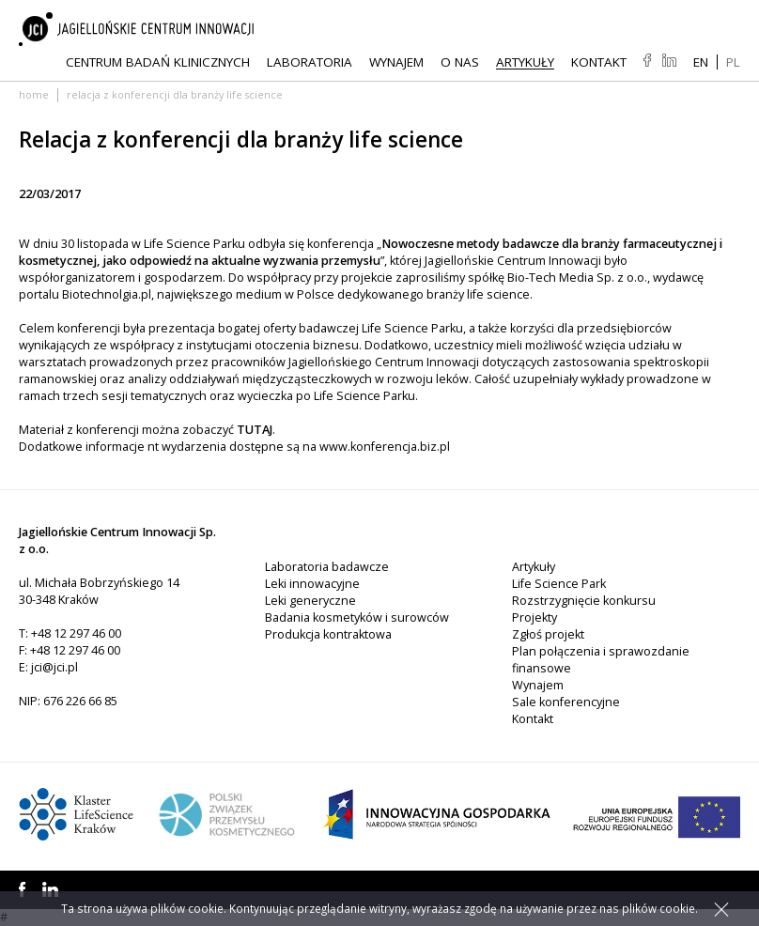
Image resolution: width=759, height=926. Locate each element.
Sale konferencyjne (566, 702)
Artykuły (525, 61)
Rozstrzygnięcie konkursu (584, 601)
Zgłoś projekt (548, 634)
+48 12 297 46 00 (76, 633)
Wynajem (396, 61)
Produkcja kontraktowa (328, 634)
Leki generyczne (310, 601)
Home (34, 94)
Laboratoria (309, 61)
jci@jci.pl (54, 667)
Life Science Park (559, 584)
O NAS (460, 61)
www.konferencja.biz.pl (384, 447)
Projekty (534, 617)
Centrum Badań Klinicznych (158, 61)
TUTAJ (254, 430)
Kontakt (599, 61)
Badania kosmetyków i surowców (357, 617)
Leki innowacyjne (312, 584)
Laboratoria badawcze (327, 567)
